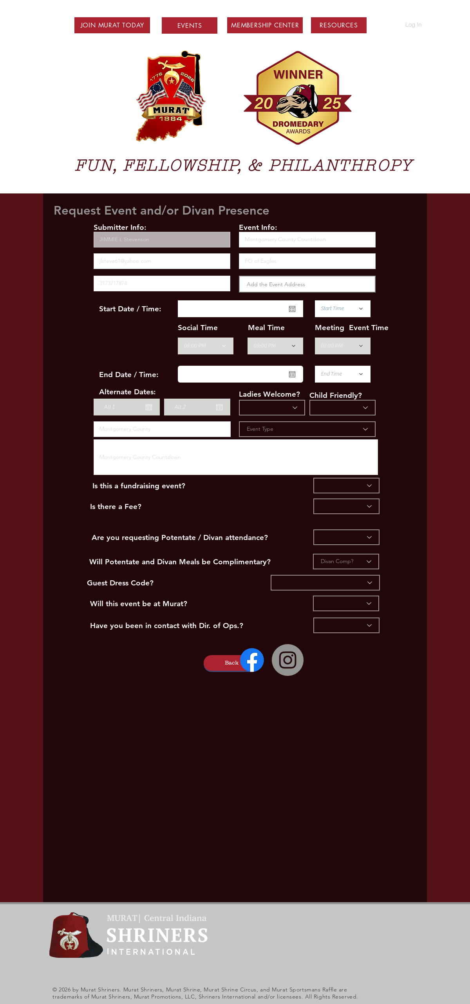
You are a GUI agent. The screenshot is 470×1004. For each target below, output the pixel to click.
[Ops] (346, 625)
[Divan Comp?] (346, 561)
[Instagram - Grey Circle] (288, 660)
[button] (112, 25)
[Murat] (346, 603)
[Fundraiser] (346, 485)
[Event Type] (307, 429)
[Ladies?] (272, 407)
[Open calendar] (292, 309)
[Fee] (346, 506)
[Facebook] (252, 660)
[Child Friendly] (342, 407)
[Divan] (346, 537)
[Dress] (325, 582)
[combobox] (307, 284)
